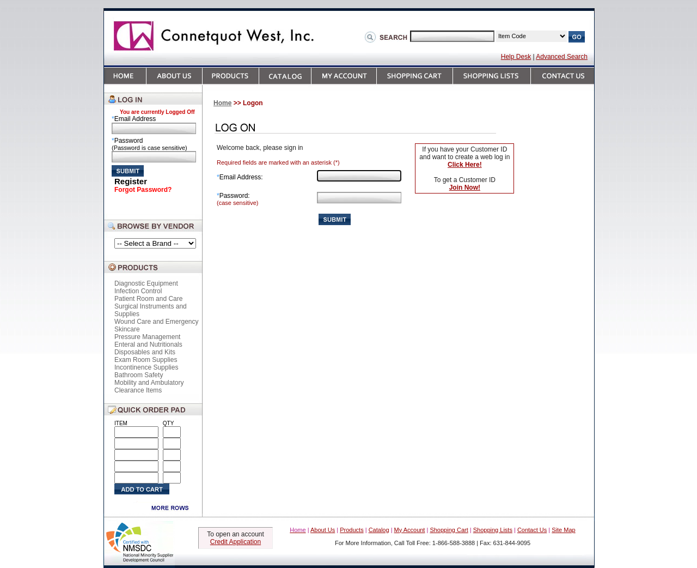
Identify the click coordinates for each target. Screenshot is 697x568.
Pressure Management (147, 337)
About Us (322, 530)
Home (222, 103)
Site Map (563, 530)
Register (130, 181)
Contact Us (532, 530)
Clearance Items (138, 390)
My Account (409, 530)
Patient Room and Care (148, 299)
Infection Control (138, 291)
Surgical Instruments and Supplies (150, 310)
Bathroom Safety (138, 375)
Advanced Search (562, 57)
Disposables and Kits (144, 352)
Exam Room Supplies (145, 360)
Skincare (127, 329)
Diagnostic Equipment (146, 283)
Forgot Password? (143, 190)
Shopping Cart (449, 530)
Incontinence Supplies (146, 367)
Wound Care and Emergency (156, 321)
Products (351, 530)
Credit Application (235, 542)
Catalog (379, 530)
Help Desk (516, 57)
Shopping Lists (492, 530)
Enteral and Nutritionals (148, 344)
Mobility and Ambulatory (149, 382)
